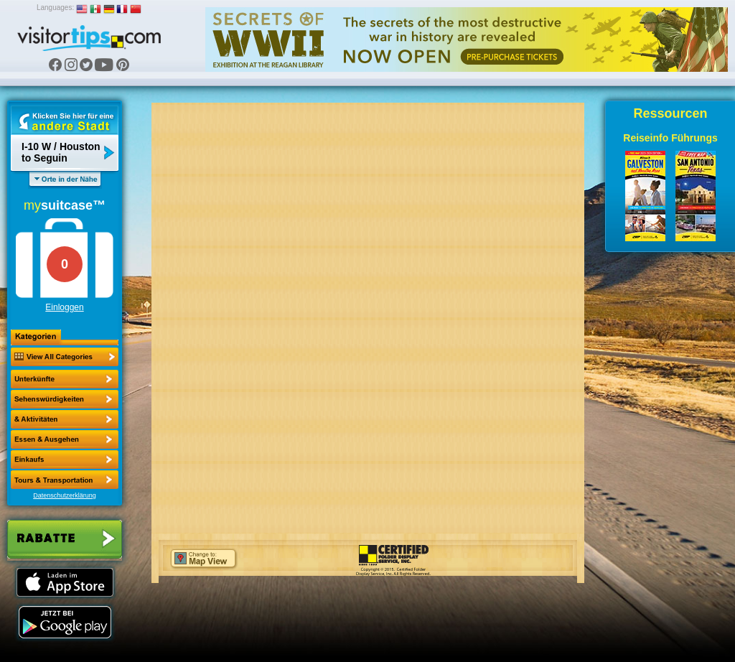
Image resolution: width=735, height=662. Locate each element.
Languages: (55, 7)
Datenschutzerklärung (64, 495)
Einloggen (64, 307)
